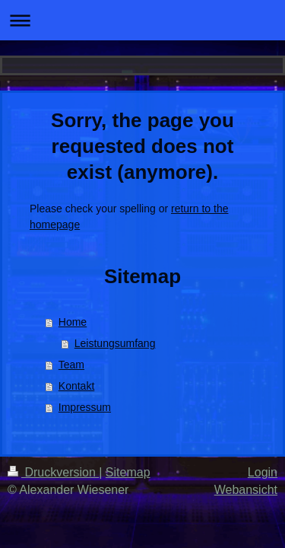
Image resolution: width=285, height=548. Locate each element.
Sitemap (128, 472)
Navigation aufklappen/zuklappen (142, 20)
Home (73, 322)
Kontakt (76, 386)
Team (71, 364)
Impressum (85, 407)
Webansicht (245, 489)
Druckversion (53, 472)
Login (262, 472)
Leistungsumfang (115, 343)
